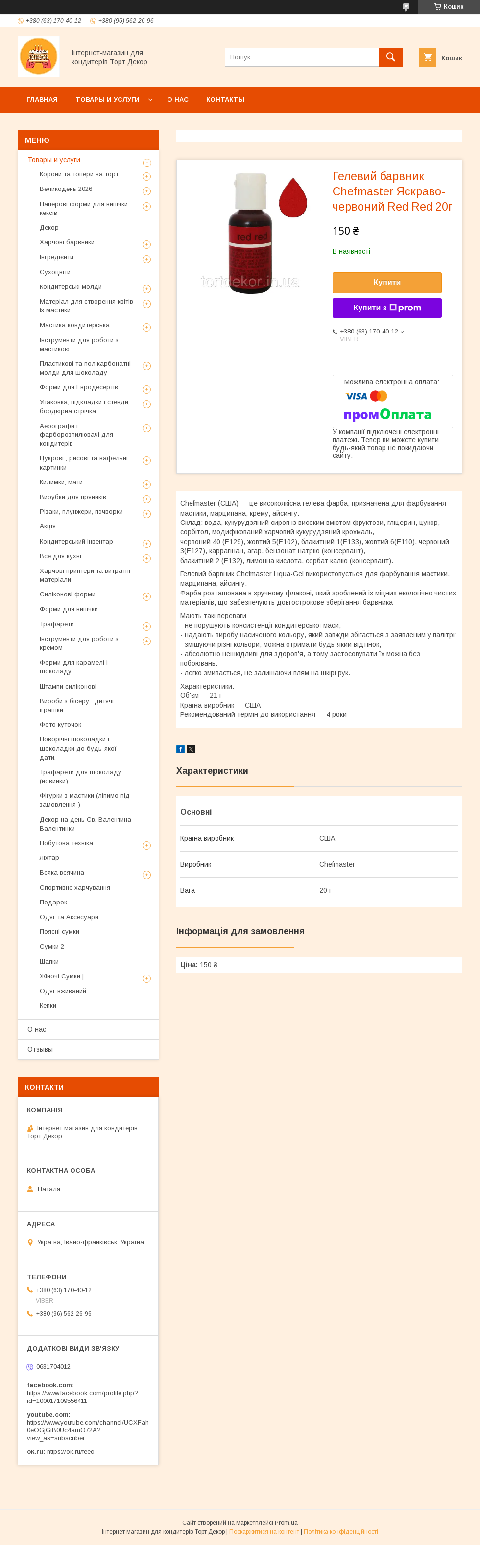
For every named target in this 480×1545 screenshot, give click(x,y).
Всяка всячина (62, 872)
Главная (42, 99)
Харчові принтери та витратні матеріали (85, 575)
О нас (178, 99)
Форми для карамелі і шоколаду (74, 667)
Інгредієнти (56, 257)
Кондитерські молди (71, 286)
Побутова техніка (66, 843)
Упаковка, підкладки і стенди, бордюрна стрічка (85, 406)
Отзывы (40, 1049)
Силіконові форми (68, 594)
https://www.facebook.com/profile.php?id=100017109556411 (82, 1396)
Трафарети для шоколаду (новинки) (80, 776)
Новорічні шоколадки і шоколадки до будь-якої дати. (78, 748)
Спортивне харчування (75, 887)
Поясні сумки (59, 931)
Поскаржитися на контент (264, 1531)
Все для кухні (60, 556)
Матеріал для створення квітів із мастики (86, 306)
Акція (48, 526)
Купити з (387, 308)
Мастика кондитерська (75, 325)
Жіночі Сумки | (62, 976)
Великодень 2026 (66, 188)
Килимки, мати (61, 482)
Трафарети (57, 624)
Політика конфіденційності (341, 1531)
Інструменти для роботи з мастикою (79, 344)
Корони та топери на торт (79, 174)
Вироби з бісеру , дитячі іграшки (77, 705)
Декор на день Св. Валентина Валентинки (85, 824)
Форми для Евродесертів (79, 387)
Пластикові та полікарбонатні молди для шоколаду (85, 368)
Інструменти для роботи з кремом (79, 643)
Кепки (48, 1005)
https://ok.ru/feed (71, 1451)
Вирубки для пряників (73, 496)
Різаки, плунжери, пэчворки (81, 511)
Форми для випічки (69, 609)
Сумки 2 (52, 946)
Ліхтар (49, 857)
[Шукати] (391, 57)
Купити (387, 282)
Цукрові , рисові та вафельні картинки (84, 462)
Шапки (49, 961)
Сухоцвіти (55, 272)
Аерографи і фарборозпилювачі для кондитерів (76, 434)
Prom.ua (286, 1523)
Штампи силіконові (68, 686)
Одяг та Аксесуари (69, 917)
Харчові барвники (67, 242)
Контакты (225, 99)
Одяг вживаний (63, 991)
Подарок (53, 902)
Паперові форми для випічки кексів (84, 208)
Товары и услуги (107, 99)
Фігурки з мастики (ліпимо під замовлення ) (85, 800)
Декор (49, 227)
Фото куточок (60, 724)
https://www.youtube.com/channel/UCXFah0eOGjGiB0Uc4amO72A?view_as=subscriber (88, 1430)
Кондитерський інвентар (76, 541)
